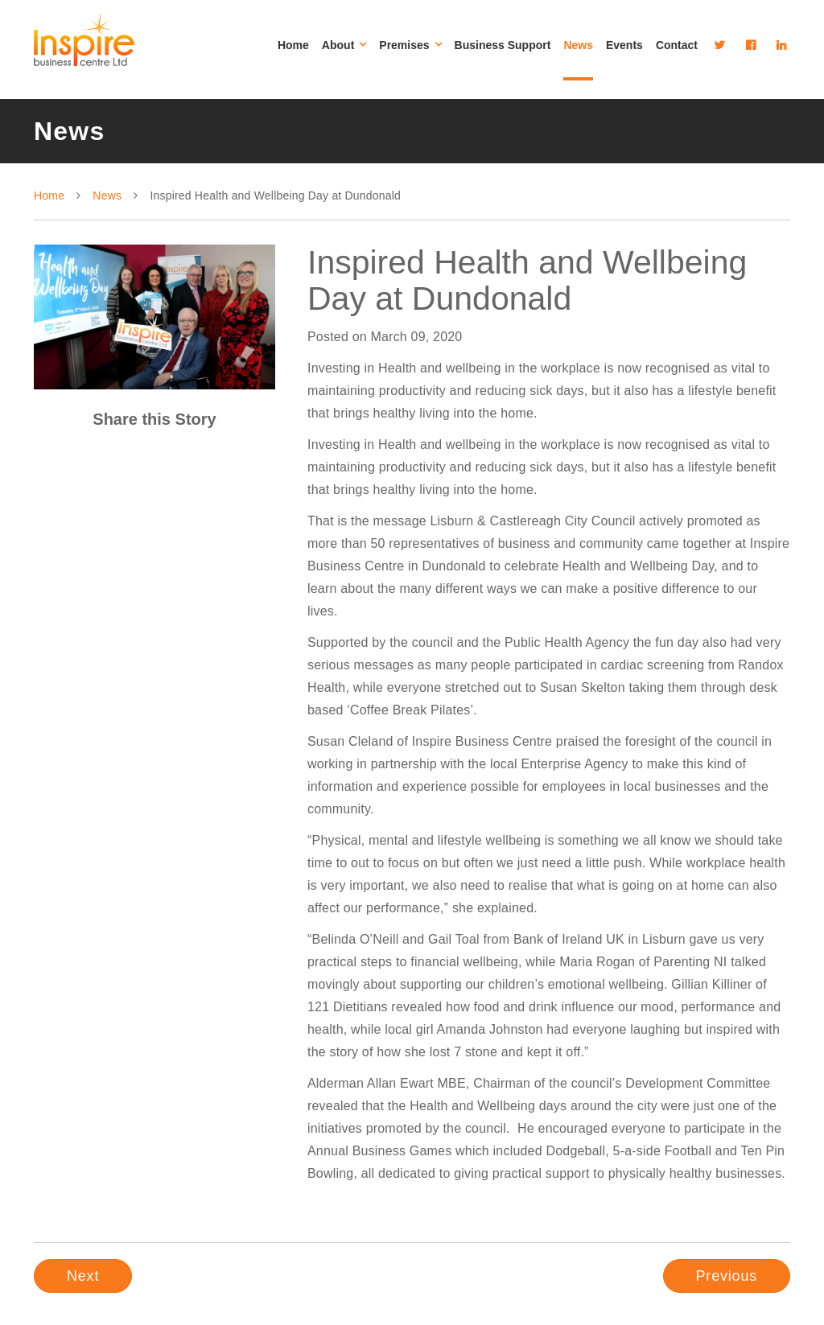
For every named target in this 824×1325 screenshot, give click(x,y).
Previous (726, 1276)
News (578, 45)
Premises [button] (410, 45)
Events (624, 45)
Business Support (503, 45)
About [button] (344, 45)
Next (83, 1276)
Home (293, 45)
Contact (677, 45)
